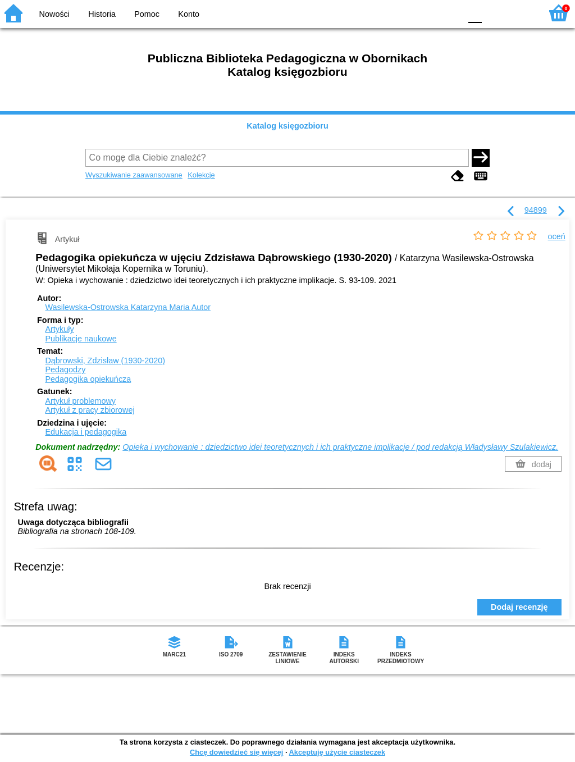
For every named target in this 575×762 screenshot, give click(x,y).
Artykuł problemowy (80, 400)
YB (426, 12)
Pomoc (146, 14)
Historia (102, 14)
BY (449, 12)
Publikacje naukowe (80, 338)
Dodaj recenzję (519, 607)
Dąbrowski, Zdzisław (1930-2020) (105, 360)
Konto (188, 14)
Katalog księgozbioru (287, 125)
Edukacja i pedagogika (85, 431)
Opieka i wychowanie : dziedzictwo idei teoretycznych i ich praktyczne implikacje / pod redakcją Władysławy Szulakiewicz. (340, 446)
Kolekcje (201, 175)
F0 (474, 12)
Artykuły (59, 329)
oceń (556, 236)
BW (403, 12)
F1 (494, 12)
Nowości (54, 14)
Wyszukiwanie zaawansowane (133, 175)
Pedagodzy (65, 369)
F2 (520, 12)
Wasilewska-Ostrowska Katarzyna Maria (128, 307)
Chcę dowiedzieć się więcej (236, 752)
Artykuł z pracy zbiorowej (89, 409)
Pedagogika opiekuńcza (88, 379)
